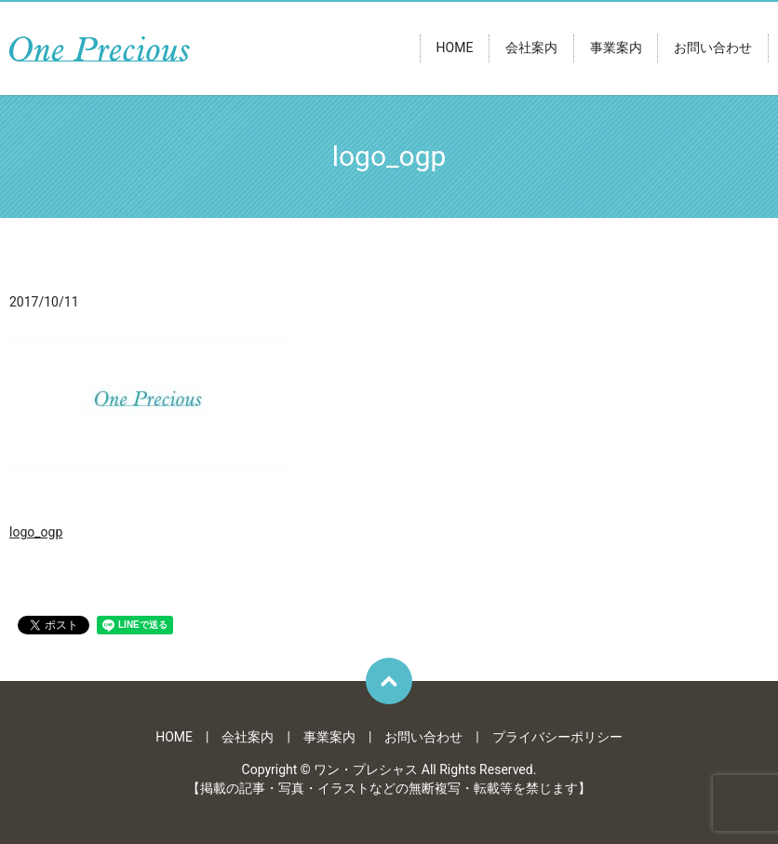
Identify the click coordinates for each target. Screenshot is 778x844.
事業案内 (616, 48)
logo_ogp (35, 531)
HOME (455, 48)
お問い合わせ (713, 48)
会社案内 (531, 48)
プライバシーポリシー (557, 736)
